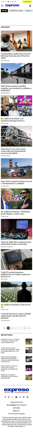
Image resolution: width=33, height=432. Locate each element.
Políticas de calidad (16, 413)
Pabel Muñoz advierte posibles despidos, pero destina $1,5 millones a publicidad (16, 88)
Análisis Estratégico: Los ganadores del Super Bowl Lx (13, 119)
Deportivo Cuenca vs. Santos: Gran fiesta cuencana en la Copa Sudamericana (10, 340)
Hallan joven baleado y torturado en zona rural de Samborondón (9, 376)
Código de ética (16, 402)
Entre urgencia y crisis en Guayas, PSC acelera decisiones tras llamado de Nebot (9, 368)
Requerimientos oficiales (16, 405)
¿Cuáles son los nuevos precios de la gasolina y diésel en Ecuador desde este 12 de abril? (10, 350)
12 (24, 328)
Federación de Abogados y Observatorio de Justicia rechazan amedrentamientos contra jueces (10, 359)
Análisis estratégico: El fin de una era (15, 305)
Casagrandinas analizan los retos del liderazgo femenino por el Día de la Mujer (15, 55)
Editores (16, 408)
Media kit (16, 411)
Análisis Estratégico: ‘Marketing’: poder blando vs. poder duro (15, 212)
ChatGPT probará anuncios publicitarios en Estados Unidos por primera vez (15, 274)
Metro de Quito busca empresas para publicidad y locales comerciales (16, 243)
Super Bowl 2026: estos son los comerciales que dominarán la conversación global (13, 151)
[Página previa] (4, 328)
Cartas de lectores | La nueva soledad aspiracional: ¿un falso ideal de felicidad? (16, 315)
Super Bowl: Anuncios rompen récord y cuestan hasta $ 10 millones (16, 182)
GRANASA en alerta (16, 10)
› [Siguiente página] (28, 328)
